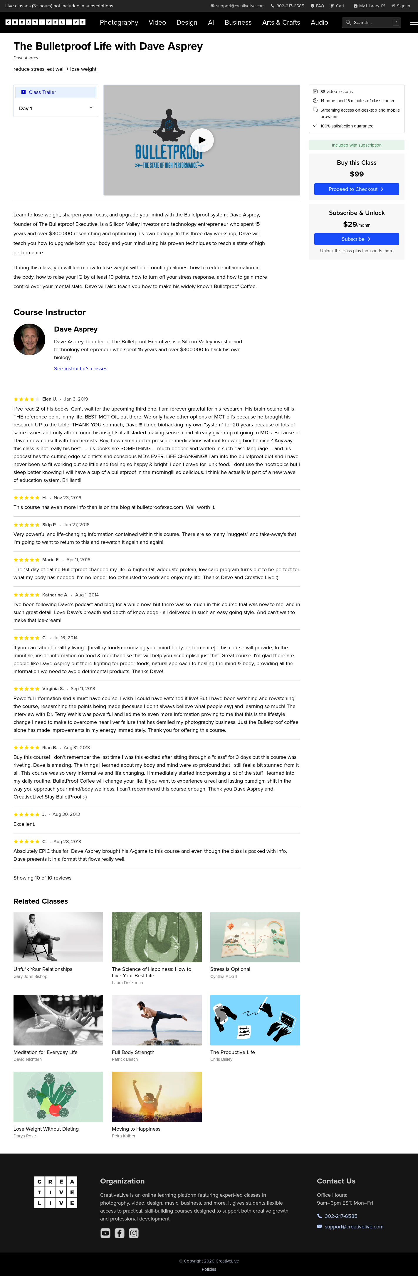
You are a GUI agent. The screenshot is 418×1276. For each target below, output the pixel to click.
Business (238, 22)
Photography (119, 22)
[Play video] (202, 140)
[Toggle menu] (414, 22)
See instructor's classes (80, 368)
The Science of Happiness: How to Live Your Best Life (151, 972)
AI (211, 22)
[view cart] (339, 6)
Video (157, 22)
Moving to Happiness (136, 1128)
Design (187, 22)
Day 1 (25, 108)
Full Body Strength (133, 1052)
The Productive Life (232, 1052)
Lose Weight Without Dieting (46, 1128)
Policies (209, 1269)
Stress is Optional (230, 969)
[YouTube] (105, 1233)
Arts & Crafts (281, 22)
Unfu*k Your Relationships (43, 969)
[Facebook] (119, 1233)
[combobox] (371, 22)
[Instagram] (133, 1233)
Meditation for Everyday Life (46, 1052)
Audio (319, 22)
